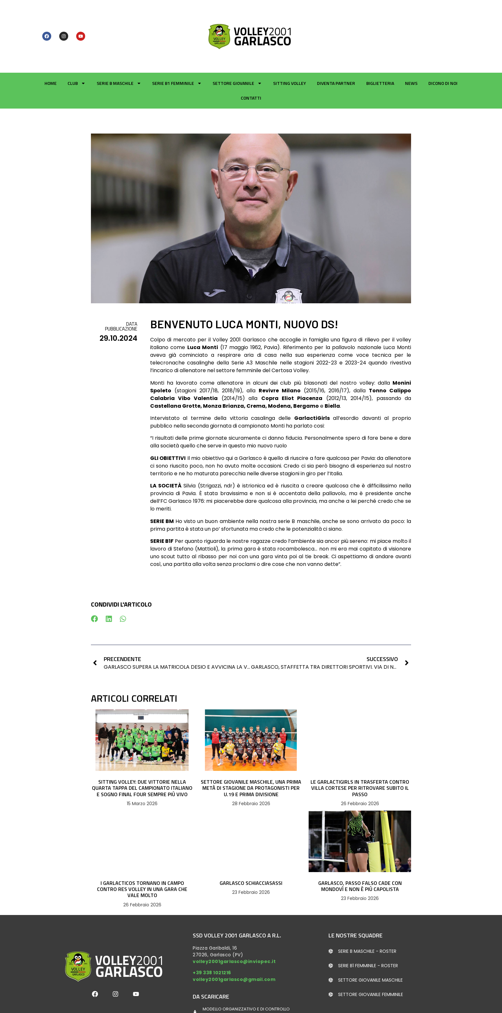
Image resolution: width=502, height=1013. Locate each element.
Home (51, 49)
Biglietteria (380, 49)
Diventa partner (336, 49)
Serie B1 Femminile (177, 49)
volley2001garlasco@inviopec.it (234, 928)
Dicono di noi (442, 49)
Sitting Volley (289, 49)
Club (76, 49)
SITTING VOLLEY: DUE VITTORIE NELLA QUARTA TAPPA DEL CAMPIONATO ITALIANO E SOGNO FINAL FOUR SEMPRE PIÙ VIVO (142, 754)
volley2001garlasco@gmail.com (234, 946)
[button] (94, 585)
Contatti (251, 64)
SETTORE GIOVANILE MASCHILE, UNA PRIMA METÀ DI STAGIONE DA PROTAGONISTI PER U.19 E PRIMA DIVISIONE (251, 754)
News (411, 49)
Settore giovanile (237, 49)
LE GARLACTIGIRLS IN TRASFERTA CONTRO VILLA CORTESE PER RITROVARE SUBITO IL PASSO (360, 754)
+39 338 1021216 (212, 939)
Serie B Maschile (119, 49)
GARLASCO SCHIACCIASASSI (251, 849)
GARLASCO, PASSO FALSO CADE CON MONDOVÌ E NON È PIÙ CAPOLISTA (360, 852)
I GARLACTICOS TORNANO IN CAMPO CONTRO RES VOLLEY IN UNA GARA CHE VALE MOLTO (142, 855)
